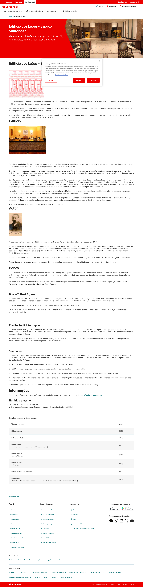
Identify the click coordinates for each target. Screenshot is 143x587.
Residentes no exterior (17, 537)
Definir (51, 80)
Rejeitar (79, 80)
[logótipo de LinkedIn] (121, 521)
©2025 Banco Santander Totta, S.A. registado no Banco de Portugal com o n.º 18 (113, 584)
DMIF (37, 577)
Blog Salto (44, 528)
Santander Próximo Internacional (82, 528)
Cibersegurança (46, 523)
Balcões (74, 514)
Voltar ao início (16, 496)
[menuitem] (8, 2)
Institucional (14, 519)
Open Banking (66, 577)
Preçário (13, 572)
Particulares (14, 509)
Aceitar (93, 80)
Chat (73, 519)
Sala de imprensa (47, 514)
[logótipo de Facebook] (111, 521)
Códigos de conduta (97, 572)
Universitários (14, 528)
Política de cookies (59, 572)
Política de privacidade (40, 572)
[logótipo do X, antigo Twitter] (127, 521)
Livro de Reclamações (116, 572)
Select (12, 523)
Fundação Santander (48, 542)
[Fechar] (100, 61)
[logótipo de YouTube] (132, 521)
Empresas (13, 514)
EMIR (46, 577)
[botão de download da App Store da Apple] (114, 508)
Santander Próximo (78, 523)
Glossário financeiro (16, 547)
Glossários (24, 572)
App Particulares (54, 559)
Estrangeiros (14, 542)
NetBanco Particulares (17, 559)
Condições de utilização (77, 572)
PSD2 (55, 577)
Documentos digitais (36, 559)
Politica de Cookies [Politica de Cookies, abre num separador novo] (61, 75)
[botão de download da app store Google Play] (127, 508)
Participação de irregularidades (20, 577)
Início (10, 16)
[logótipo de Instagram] (116, 521)
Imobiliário (44, 537)
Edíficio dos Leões (19, 16)
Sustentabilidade (47, 519)
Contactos (75, 509)
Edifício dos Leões (47, 533)
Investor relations (47, 509)
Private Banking (15, 533)
